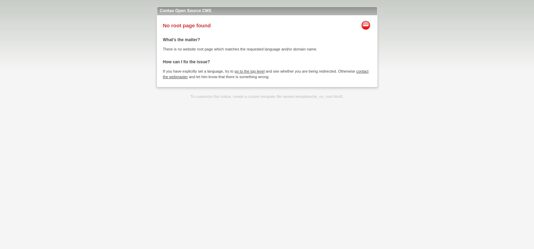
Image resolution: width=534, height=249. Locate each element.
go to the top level (250, 71)
